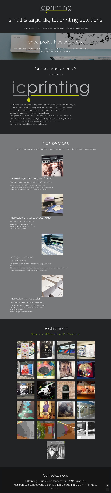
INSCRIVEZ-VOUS (82, 28)
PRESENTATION (34, 28)
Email (51, 466)
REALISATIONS (59, 28)
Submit (82, 466)
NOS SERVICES (47, 28)
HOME (25, 28)
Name (24, 466)
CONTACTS (70, 28)
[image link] (73, 419)
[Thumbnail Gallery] (25, 268)
